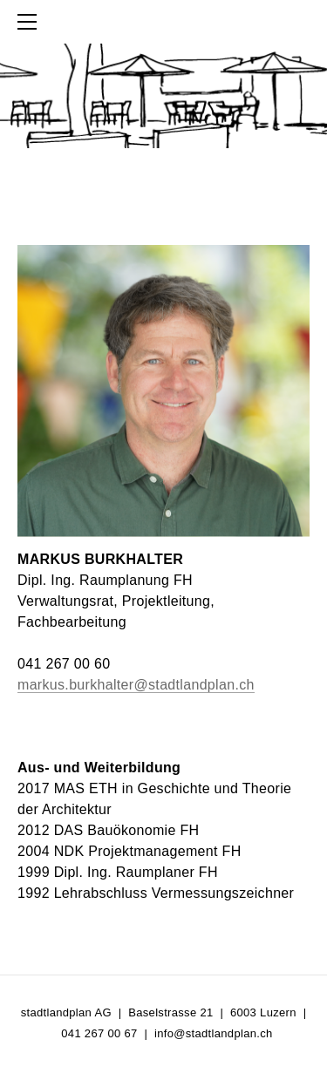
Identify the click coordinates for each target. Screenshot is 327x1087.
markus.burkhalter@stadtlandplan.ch (136, 684)
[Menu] (30, 21)
